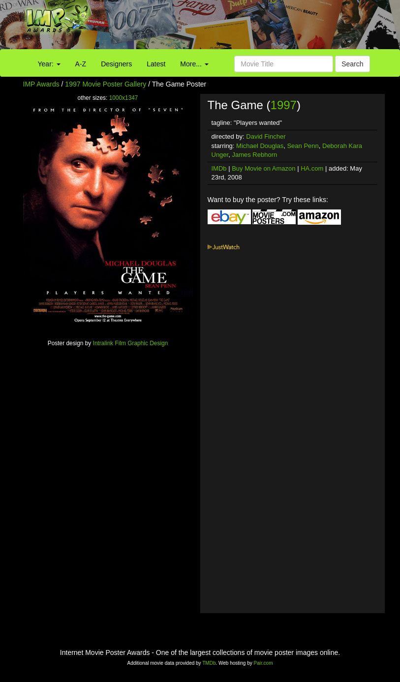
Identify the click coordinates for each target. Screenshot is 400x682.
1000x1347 (123, 97)
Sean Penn (302, 145)
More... (194, 64)
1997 (284, 105)
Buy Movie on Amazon (263, 168)
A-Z (81, 64)
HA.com (312, 168)
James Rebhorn (254, 154)
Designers (116, 64)
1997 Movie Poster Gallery (105, 84)
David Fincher (265, 136)
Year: (49, 64)
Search (352, 64)
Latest (156, 64)
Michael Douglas (259, 145)
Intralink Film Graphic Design (130, 343)
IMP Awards (41, 84)
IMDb (219, 168)
